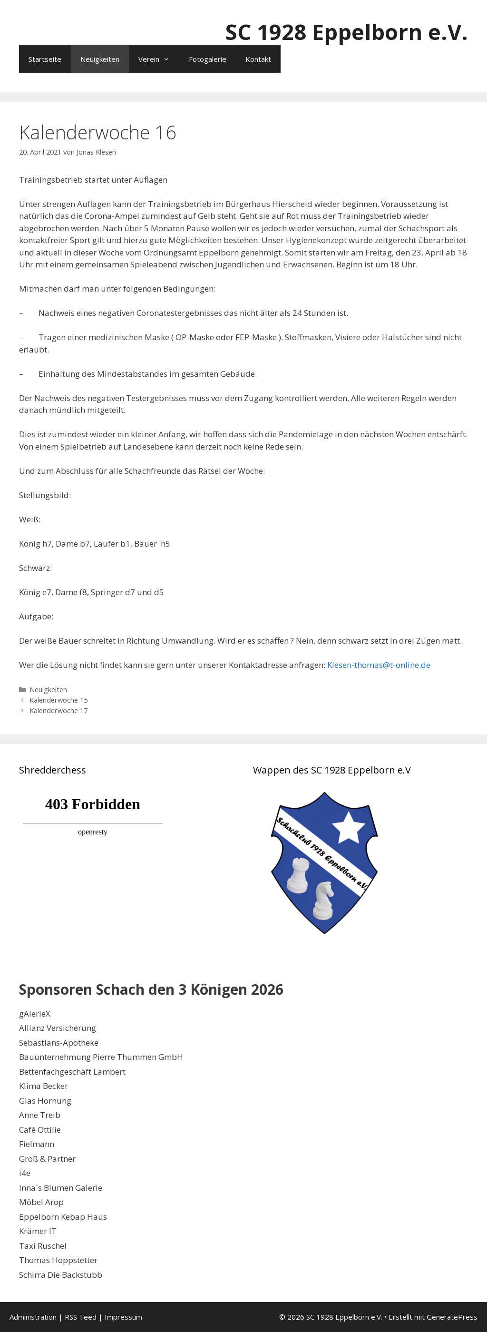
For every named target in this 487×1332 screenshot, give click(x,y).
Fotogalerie (207, 59)
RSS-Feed (81, 1317)
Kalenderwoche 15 (58, 700)
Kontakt (258, 59)
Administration (33, 1317)
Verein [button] (158, 59)
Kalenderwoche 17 (58, 710)
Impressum (123, 1317)
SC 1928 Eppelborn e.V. (346, 31)
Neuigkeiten (99, 59)
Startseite (45, 59)
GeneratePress (452, 1317)
